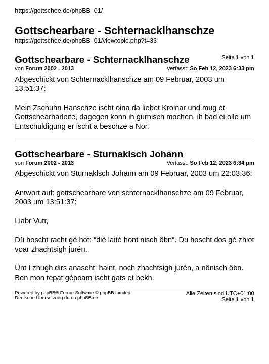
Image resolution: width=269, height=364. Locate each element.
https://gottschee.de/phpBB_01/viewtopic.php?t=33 (86, 40)
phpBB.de (87, 297)
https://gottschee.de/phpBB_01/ (59, 10)
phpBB (48, 292)
